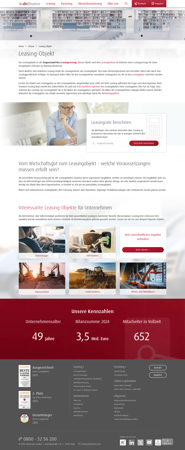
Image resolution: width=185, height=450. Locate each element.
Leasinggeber (138, 74)
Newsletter (78, 415)
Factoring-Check (120, 375)
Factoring (66, 3)
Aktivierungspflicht (110, 93)
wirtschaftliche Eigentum (88, 86)
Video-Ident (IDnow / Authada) (127, 389)
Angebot (158, 374)
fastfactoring (119, 371)
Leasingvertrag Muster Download (88, 378)
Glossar (31, 46)
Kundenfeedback (121, 415)
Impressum (118, 408)
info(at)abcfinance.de (91, 444)
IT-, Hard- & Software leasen (86, 390)
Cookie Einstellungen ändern (126, 419)
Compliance (78, 404)
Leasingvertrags (68, 62)
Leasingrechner (80, 371)
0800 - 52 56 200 (40, 439)
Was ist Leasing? (80, 375)
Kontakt (158, 367)
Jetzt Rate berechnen (144, 143)
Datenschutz (119, 404)
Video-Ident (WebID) (122, 385)
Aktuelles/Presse (81, 411)
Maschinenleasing (81, 382)
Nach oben (167, 443)
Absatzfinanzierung (90, 3)
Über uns (113, 3)
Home (21, 46)
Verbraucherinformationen (125, 400)
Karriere (77, 408)
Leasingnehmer (108, 62)
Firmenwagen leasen (82, 386)
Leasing (50, 3)
